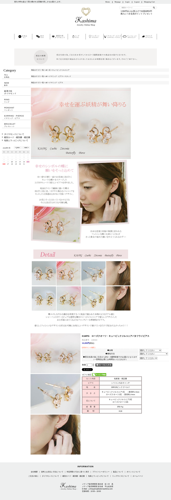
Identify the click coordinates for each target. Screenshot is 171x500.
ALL (16, 76)
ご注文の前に (33, 476)
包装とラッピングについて (16, 140)
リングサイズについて (120, 476)
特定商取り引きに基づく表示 (78, 472)
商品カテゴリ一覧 (37, 70)
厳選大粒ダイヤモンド (10, 92)
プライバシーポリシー (101, 472)
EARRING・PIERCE (16, 117)
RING (16, 101)
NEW (16, 84)
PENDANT (16, 109)
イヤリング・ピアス (56, 76)
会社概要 (34, 472)
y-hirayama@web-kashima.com (101, 489)
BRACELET (16, 125)
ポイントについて (133, 472)
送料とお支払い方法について (52, 472)
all (46, 70)
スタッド (68, 76)
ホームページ (138, 476)
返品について (118, 472)
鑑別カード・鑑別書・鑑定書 (17, 137)
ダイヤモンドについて (14, 134)
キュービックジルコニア (60, 70)
